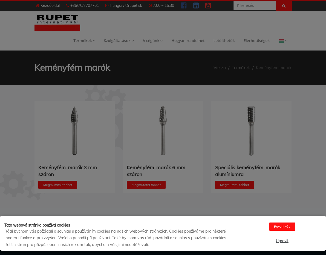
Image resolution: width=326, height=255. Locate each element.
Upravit (282, 240)
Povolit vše (282, 226)
